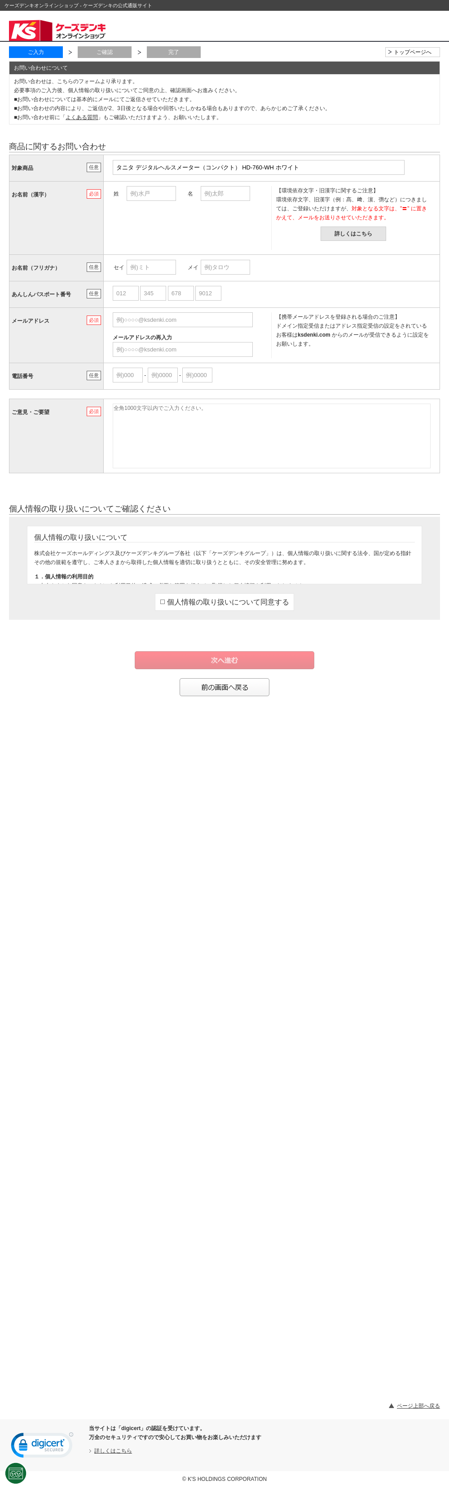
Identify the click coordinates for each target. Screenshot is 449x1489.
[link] (42, 1447)
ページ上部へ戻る (418, 1406)
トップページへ (412, 52)
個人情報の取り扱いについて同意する (224, 602)
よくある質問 (82, 117)
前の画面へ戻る (224, 687)
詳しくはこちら (353, 234)
